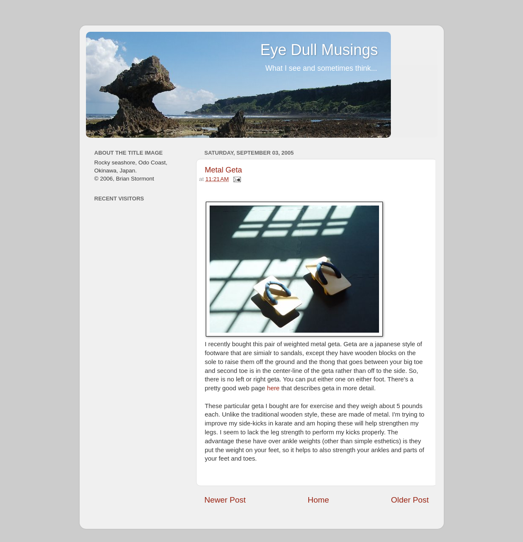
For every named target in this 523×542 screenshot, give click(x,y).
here (273, 388)
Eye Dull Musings (319, 49)
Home (318, 499)
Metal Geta (223, 170)
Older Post (410, 499)
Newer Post (225, 499)
